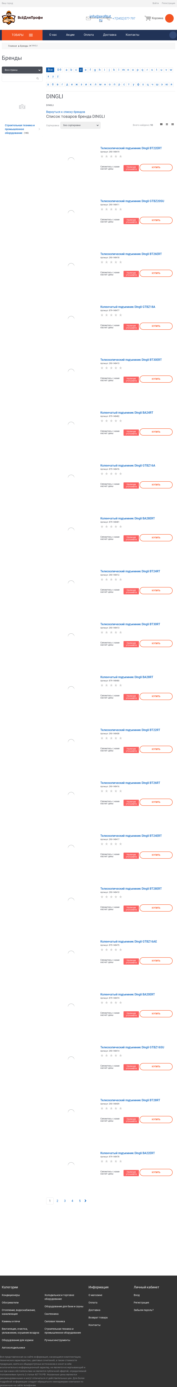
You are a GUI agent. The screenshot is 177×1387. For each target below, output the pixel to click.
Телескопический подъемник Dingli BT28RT (130, 1100)
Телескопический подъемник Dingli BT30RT (130, 624)
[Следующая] (85, 1201)
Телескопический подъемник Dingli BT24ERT (131, 835)
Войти (156, 3)
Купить (156, 167)
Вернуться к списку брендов (65, 112)
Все (50, 69)
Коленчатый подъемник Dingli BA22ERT (127, 1153)
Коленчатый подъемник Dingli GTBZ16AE (128, 941)
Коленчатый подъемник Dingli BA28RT (126, 677)
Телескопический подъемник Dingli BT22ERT (131, 148)
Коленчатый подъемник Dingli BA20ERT (127, 994)
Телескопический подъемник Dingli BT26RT (130, 783)
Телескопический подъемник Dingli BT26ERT (131, 254)
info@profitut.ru (101, 18)
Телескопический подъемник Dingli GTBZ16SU (132, 1047)
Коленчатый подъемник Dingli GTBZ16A (127, 465)
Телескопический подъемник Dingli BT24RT (130, 571)
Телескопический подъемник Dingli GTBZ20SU (132, 201)
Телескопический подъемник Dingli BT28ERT (131, 888)
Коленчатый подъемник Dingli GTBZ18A (127, 307)
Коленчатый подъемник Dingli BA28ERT (127, 518)
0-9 (59, 69)
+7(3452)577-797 (123, 18)
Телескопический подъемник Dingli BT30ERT (131, 359)
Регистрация (168, 3)
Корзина (158, 18)
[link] (161, 124)
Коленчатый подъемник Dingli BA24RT (126, 412)
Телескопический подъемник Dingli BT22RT (130, 730)
